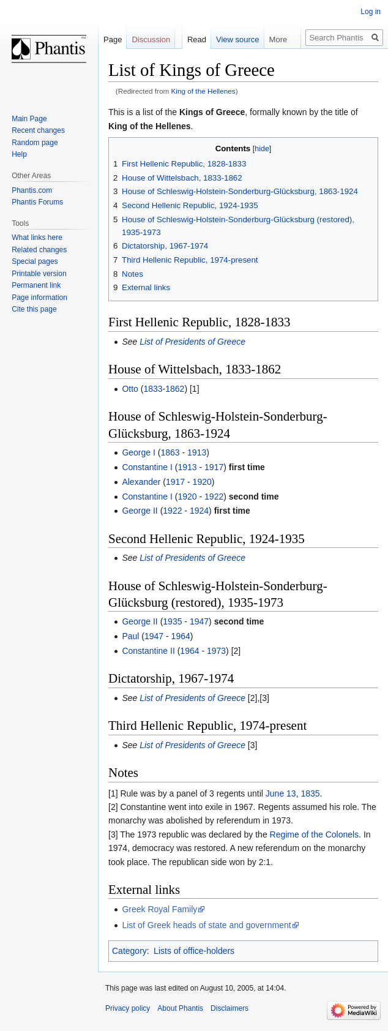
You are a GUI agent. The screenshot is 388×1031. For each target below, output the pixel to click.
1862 (174, 389)
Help (19, 154)
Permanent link (36, 285)
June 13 (281, 793)
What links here (37, 237)
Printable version (39, 273)
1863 (169, 452)
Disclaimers (229, 1008)
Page (112, 39)
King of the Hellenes (203, 91)
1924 (199, 511)
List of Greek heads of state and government (206, 925)
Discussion (151, 39)
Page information (39, 297)
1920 (202, 482)
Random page (35, 142)
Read (196, 39)
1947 (199, 621)
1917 (213, 467)
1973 (216, 651)
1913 (196, 452)
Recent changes (38, 130)
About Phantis (180, 1008)
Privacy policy (127, 1008)
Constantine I (147, 467)
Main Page (29, 118)
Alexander (141, 482)
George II (139, 511)
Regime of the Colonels (314, 834)
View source (237, 39)
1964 (180, 636)
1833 (152, 389)
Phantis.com (32, 190)
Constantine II (148, 651)
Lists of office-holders (194, 951)
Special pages (35, 261)
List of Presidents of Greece (192, 342)
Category (129, 951)
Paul (130, 636)
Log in (370, 11)
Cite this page (34, 309)
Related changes (39, 250)
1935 (172, 621)
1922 (213, 496)
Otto (130, 389)
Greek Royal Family (159, 909)
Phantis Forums (37, 202)
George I (138, 452)
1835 (309, 793)
